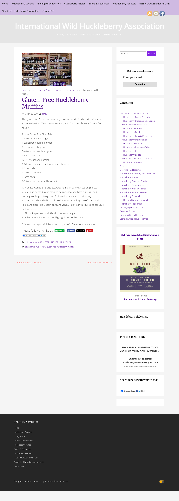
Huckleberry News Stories (132, 184)
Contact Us (48, 11)
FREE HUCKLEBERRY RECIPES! (155, 3)
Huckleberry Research (130, 196)
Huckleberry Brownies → (99, 262)
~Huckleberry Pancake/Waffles (136, 147)
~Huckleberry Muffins (40, 90)
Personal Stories (127, 211)
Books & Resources (99, 3)
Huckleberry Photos (74, 3)
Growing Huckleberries (130, 169)
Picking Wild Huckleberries (132, 215)
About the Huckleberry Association (20, 11)
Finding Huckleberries (49, 3)
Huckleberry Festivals (124, 3)
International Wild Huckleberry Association (89, 26)
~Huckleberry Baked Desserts (136, 117)
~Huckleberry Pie (130, 151)
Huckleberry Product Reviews (133, 192)
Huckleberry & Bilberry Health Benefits (138, 173)
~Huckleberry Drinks (131, 132)
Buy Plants (20, 436)
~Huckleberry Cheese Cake (134, 124)
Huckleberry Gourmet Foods (133, 181)
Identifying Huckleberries (131, 207)
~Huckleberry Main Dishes (134, 139)
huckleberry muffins (65, 246)
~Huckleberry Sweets (132, 162)
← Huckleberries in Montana (28, 262)
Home (5, 3)
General (123, 166)
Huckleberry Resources (131, 203)
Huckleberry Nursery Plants (133, 188)
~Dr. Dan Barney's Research (135, 200)
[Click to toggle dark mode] (162, 481)
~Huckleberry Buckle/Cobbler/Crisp (138, 120)
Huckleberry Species (22, 3)
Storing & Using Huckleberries (134, 218)
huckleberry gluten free (46, 246)
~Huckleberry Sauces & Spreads (137, 158)
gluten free (30, 246)
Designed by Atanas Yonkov (28, 481)
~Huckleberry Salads (131, 154)
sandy (44, 113)
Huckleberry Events (129, 177)
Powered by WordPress (56, 481)
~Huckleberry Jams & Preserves (137, 135)
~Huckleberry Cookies (132, 128)
